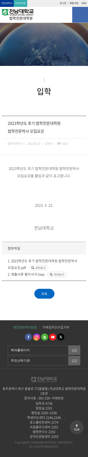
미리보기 (41, 268)
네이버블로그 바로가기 (44, 337)
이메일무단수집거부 (56, 327)
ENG (84, 3)
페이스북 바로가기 (28, 337)
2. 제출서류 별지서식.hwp (26, 274)
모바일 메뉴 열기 (80, 15)
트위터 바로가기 (60, 337)
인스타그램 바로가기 (36, 337)
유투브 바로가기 (52, 337)
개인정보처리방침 (25, 327)
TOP (77, 429)
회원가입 (74, 3)
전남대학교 (6, 3)
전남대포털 (20, 3)
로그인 (63, 3)
